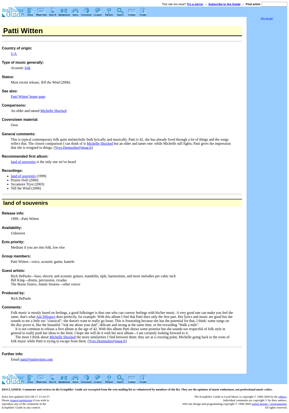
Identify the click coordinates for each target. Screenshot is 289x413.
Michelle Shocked (53, 111)
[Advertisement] (267, 88)
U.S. (14, 54)
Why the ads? (267, 18)
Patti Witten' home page (28, 96)
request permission (21, 400)
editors (282, 396)
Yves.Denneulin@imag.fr (73, 147)
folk (27, 68)
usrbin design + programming (269, 404)
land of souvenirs (23, 162)
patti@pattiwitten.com (36, 359)
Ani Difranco (45, 317)
